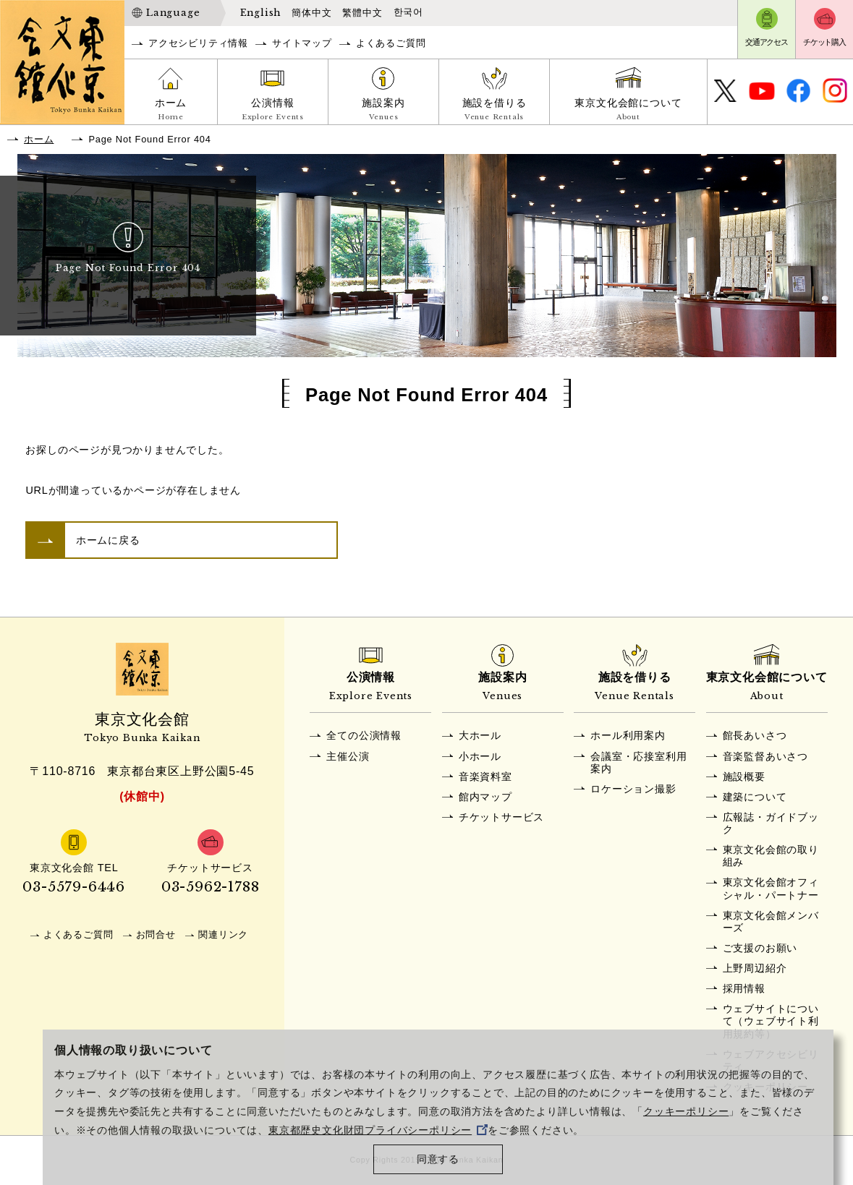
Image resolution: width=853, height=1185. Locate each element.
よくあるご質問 (391, 43)
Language (173, 12)
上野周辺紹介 (755, 968)
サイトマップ (302, 43)
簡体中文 (311, 12)
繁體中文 (362, 12)
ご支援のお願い (760, 948)
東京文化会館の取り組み (771, 856)
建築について (755, 797)
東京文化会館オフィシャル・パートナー (771, 888)
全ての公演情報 (364, 735)
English (260, 12)
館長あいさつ (755, 735)
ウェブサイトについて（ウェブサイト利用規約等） (771, 1021)
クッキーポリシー (686, 1111)
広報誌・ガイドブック (771, 823)
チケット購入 (824, 42)
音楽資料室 (485, 776)
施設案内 (383, 110)
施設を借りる (494, 110)
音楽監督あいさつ (765, 756)
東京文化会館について (628, 110)
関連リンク (223, 934)
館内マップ (485, 797)
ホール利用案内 (628, 735)
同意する (438, 1159)
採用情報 (744, 988)
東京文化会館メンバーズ (771, 921)
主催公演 (347, 756)
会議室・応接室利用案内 (638, 762)
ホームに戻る (108, 540)
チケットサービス (501, 817)
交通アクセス (766, 42)
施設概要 (744, 776)
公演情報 (273, 110)
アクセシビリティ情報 (198, 43)
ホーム (170, 110)
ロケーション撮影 (633, 789)
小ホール (480, 756)
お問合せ (156, 934)
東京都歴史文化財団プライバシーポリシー (378, 1130)
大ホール (480, 735)
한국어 (408, 12)
